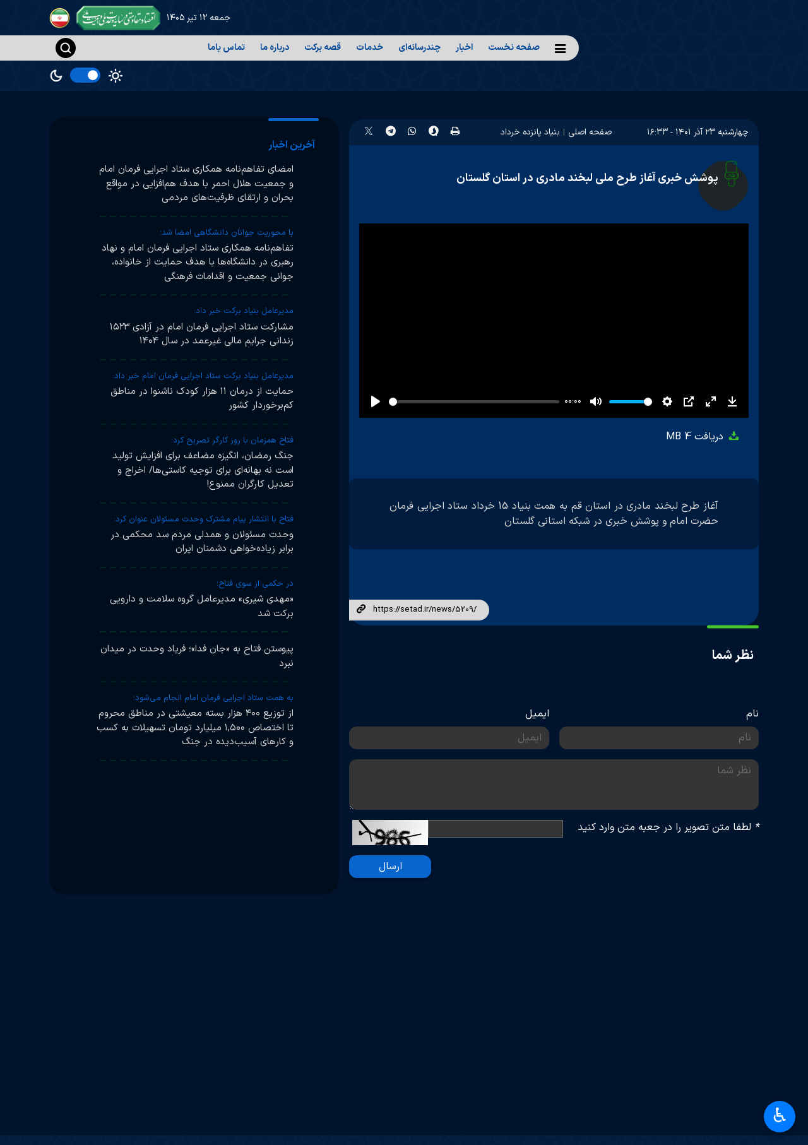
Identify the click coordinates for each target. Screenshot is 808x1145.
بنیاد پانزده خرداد (530, 132)
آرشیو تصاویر (533, 1091)
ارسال (390, 866)
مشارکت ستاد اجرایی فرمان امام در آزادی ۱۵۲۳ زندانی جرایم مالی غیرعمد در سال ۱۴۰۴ (202, 334)
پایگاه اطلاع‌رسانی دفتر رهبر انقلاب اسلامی (672, 1125)
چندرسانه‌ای (419, 47)
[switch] (85, 75)
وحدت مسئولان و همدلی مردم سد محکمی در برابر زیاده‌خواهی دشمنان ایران (202, 542)
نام (752, 713)
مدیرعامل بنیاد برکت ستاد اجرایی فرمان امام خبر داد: (203, 376)
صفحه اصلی (590, 132)
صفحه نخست (514, 47)
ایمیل (537, 713)
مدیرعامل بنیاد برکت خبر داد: (244, 311)
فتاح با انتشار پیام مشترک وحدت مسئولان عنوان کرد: (204, 519)
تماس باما (226, 47)
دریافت (703, 436)
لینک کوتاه (361, 610)
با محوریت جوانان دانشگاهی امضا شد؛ (227, 233)
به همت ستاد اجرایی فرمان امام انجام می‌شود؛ (213, 698)
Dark (56, 76)
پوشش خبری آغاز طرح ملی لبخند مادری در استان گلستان (587, 178)
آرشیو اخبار (537, 1118)
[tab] (293, 145)
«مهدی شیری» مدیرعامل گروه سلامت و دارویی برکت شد (202, 606)
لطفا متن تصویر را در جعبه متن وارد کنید (668, 827)
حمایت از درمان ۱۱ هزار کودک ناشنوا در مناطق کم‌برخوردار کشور (202, 398)
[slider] (474, 402)
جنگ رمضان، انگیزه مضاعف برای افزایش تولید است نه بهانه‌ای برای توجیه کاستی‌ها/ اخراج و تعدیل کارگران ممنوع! (203, 470)
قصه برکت (322, 47)
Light (115, 76)
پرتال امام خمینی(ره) (697, 1091)
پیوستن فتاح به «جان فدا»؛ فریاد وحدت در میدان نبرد (197, 656)
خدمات (369, 47)
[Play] (375, 401)
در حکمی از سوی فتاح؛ (255, 584)
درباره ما (274, 47)
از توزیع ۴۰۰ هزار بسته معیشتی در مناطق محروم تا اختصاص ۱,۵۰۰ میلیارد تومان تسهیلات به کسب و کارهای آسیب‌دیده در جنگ (195, 727)
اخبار (464, 47)
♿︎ (780, 1116)
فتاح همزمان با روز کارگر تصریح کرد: (232, 440)
